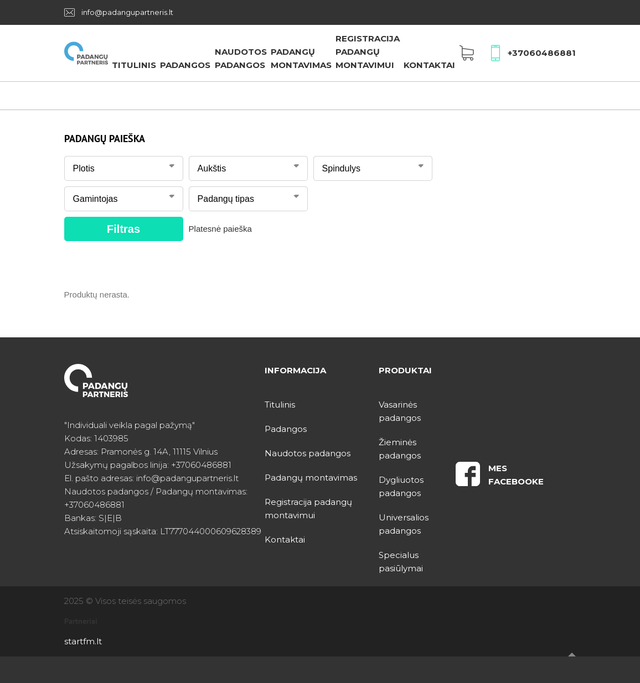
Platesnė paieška (220, 228)
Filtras (123, 229)
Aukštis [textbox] (212, 168)
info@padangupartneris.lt (127, 12)
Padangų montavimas (311, 477)
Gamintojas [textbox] (95, 199)
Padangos (185, 65)
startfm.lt (83, 641)
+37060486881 (542, 53)
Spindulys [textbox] (341, 168)
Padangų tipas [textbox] (226, 199)
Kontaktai (429, 65)
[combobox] (123, 165)
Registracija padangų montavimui (368, 51)
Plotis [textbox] (84, 168)
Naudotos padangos (307, 453)
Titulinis (134, 65)
